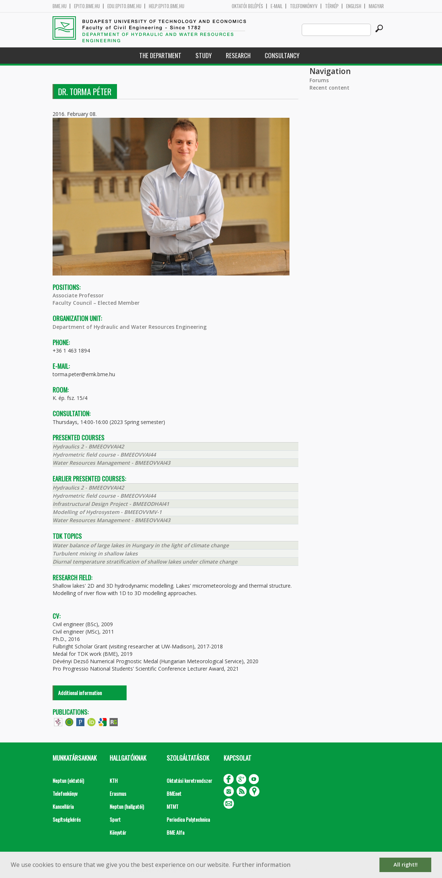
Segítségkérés (67, 819)
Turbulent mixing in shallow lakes (95, 553)
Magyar (376, 6)
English (353, 6)
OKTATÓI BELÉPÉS (247, 6)
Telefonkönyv (304, 6)
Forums (319, 80)
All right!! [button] (406, 864)
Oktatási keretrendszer (189, 780)
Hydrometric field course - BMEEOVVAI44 (104, 454)
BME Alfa (175, 832)
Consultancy (282, 55)
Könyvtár (118, 832)
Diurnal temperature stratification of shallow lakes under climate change (145, 561)
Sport (115, 819)
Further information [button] (261, 865)
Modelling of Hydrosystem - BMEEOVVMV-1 (107, 511)
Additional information (80, 693)
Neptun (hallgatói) (127, 806)
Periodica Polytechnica (188, 819)
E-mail (276, 6)
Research (238, 55)
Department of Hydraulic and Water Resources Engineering (130, 326)
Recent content (329, 87)
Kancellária (63, 806)
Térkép (332, 6)
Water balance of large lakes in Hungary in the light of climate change (141, 545)
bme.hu (60, 6)
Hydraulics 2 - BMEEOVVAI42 (88, 446)
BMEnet (174, 793)
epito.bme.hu (87, 6)
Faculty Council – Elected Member (96, 302)
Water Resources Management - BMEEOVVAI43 (111, 462)
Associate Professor (78, 295)
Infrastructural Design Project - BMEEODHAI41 (111, 503)
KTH (114, 780)
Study (203, 55)
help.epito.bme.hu (166, 6)
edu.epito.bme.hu (124, 6)
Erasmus (118, 793)
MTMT (172, 806)
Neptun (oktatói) (68, 780)
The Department (160, 55)
